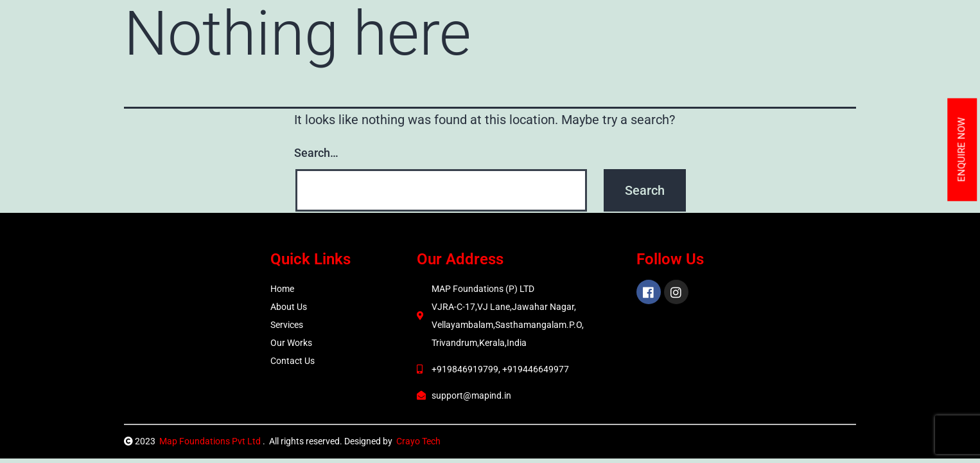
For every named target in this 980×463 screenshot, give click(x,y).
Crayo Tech (418, 441)
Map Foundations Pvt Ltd (211, 441)
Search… (316, 152)
